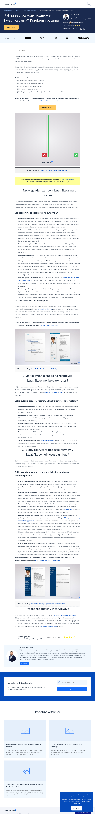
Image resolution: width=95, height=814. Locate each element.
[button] (47, 38)
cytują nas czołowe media (49, 626)
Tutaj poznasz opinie (67, 179)
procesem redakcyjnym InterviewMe (65, 615)
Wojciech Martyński (26, 647)
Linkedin (24, 663)
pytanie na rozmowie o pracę (53, 392)
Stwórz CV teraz (11, 27)
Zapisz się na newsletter (72, 689)
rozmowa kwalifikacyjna (44, 309)
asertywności (68, 509)
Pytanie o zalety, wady (47, 440)
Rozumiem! (76, 808)
